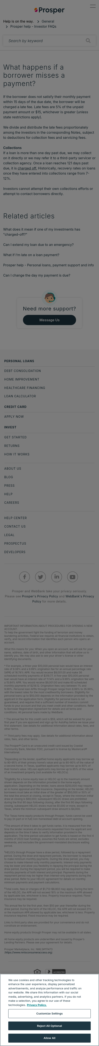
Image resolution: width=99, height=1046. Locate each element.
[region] (49, 1010)
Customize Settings (49, 1013)
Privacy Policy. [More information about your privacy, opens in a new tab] (37, 1005)
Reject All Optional (49, 1025)
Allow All (49, 1038)
